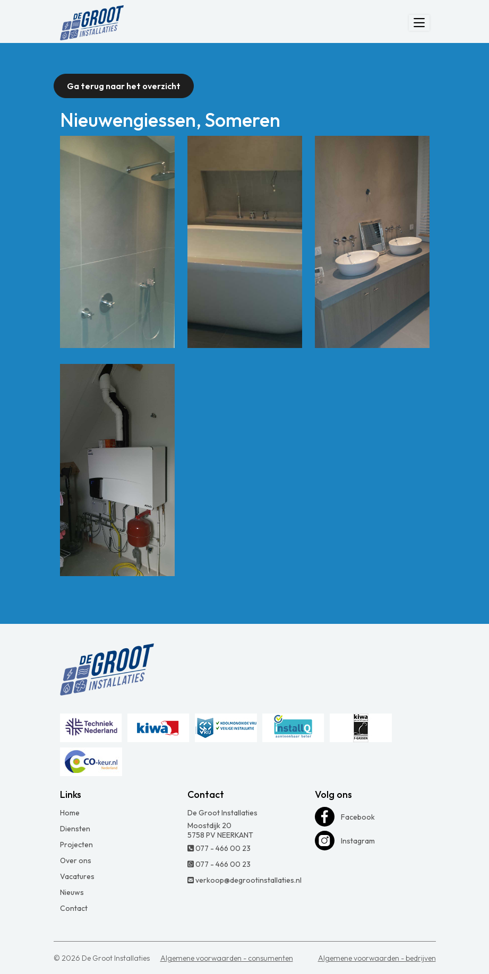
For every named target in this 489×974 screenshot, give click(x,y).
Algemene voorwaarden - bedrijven (377, 958)
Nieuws (72, 892)
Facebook (345, 817)
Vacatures (77, 876)
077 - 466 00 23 (219, 848)
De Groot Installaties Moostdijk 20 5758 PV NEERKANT (222, 824)
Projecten (76, 844)
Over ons (75, 860)
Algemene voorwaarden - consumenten (226, 958)
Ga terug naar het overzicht (124, 86)
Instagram (345, 840)
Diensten (75, 828)
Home (70, 813)
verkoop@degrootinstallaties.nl (244, 880)
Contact (74, 908)
